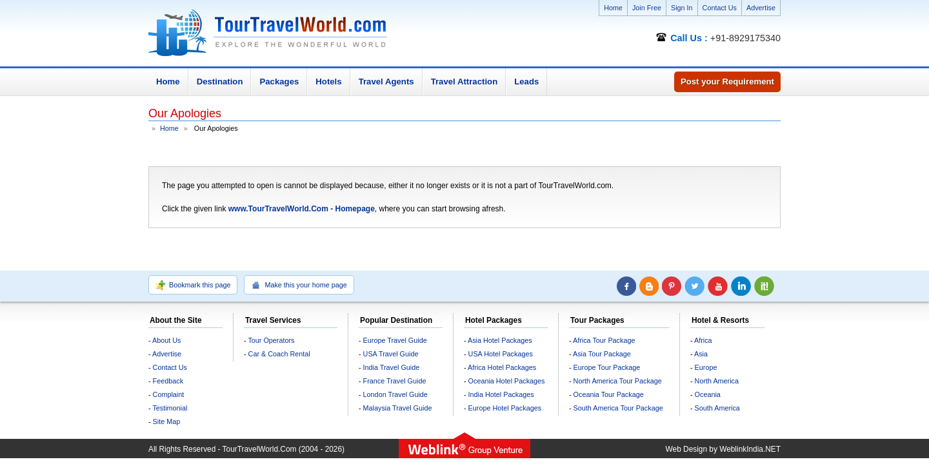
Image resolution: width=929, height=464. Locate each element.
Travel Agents (386, 81)
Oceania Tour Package (609, 394)
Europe (706, 367)
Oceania (708, 394)
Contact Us (720, 8)
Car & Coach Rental (279, 354)
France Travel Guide (394, 381)
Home (613, 8)
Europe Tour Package (607, 367)
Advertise (760, 8)
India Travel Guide (391, 367)
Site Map (167, 421)
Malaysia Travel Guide (397, 408)
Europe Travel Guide (395, 340)
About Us (166, 340)
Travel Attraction (464, 81)
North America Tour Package (618, 381)
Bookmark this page (192, 285)
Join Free (646, 8)
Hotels (328, 81)
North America (717, 381)
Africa (703, 340)
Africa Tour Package (604, 340)
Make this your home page (298, 285)
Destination (220, 81)
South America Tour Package (618, 408)
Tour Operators (271, 340)
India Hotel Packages (501, 394)
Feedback (168, 381)
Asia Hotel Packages (500, 340)
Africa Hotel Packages (502, 367)
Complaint (169, 394)
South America (717, 408)
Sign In (682, 8)
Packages (279, 81)
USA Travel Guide (391, 354)
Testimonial (169, 408)
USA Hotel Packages (500, 354)
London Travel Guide (395, 394)
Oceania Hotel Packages (506, 381)
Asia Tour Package (602, 354)
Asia (701, 354)
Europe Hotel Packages (504, 408)
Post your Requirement (727, 81)
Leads (526, 81)
